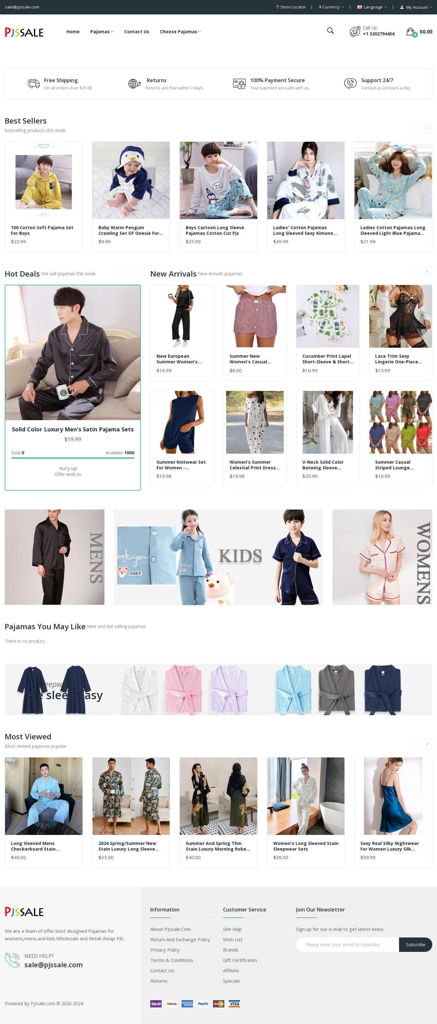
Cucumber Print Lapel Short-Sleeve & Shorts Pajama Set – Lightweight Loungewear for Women (327, 359)
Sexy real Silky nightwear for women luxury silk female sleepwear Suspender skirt (389, 846)
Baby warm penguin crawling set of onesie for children (129, 230)
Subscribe (415, 944)
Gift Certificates (240, 960)
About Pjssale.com (170, 929)
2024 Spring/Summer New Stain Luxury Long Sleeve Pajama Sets (127, 846)
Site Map (232, 929)
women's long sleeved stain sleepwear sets (305, 846)
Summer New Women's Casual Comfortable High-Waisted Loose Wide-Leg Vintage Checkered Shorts (254, 359)
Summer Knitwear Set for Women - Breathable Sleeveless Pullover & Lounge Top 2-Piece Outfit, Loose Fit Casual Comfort (182, 465)
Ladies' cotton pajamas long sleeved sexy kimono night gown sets (303, 230)
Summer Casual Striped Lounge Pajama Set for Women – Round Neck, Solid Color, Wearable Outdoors (400, 465)
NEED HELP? (39, 956)
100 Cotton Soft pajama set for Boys (42, 230)
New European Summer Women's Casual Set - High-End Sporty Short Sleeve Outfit (181, 359)
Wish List (232, 939)
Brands (230, 950)
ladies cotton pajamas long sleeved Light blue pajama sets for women (392, 230)
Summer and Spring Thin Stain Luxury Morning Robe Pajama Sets (216, 846)
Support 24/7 (377, 80)
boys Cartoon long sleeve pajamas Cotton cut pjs (215, 230)
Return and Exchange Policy (180, 939)
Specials (231, 981)
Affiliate (231, 970)
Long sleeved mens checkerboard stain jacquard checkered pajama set (43, 846)
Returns (157, 80)
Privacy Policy (165, 950)
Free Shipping (60, 80)
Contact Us (162, 970)
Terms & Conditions (171, 960)
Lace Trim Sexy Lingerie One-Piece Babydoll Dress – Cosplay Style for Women (396, 359)
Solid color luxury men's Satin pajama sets (73, 429)
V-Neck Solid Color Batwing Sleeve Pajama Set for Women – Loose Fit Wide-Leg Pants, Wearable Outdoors (324, 465)
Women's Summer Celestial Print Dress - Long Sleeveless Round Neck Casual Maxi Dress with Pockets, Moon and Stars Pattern (254, 465)
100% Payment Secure (277, 80)
